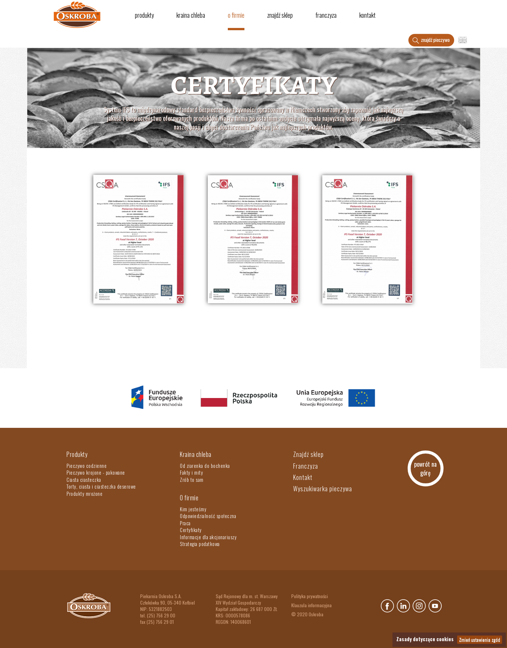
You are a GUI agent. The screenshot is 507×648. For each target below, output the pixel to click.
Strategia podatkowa (200, 544)
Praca (185, 523)
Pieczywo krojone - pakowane (95, 472)
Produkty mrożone (84, 493)
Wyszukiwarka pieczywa (322, 488)
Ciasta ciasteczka (83, 479)
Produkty (144, 15)
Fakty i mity (191, 472)
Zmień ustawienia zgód (479, 639)
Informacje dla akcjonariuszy (208, 537)
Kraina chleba (190, 15)
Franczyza (326, 15)
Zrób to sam (192, 479)
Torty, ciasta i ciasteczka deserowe (101, 486)
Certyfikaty (191, 530)
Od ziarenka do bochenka (205, 465)
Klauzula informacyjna (311, 605)
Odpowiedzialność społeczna (208, 516)
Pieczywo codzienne (86, 465)
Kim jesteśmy (193, 509)
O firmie (236, 15)
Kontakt (367, 15)
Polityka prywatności (309, 596)
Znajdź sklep (280, 15)
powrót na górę (425, 468)
